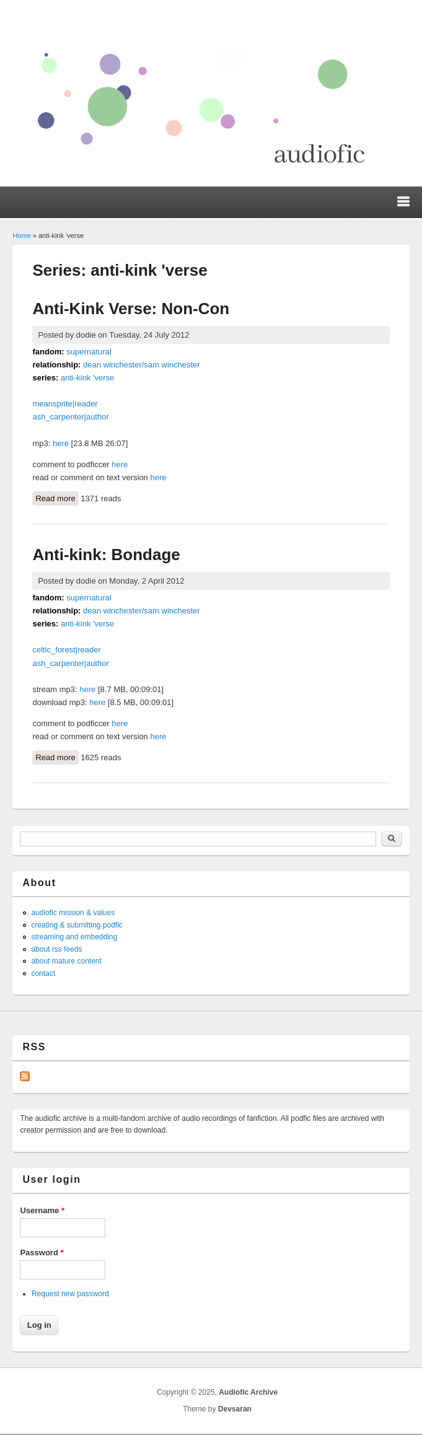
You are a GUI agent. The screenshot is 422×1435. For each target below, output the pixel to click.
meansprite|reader (64, 403)
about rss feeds (56, 949)
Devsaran (235, 1409)
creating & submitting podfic (76, 925)
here (61, 443)
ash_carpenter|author (70, 416)
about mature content (66, 961)
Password (41, 1252)
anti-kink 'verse (87, 377)
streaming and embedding (74, 937)
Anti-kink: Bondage (106, 554)
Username (42, 1210)
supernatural (88, 351)
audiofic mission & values (73, 912)
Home (21, 235)
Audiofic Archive (248, 1392)
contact (43, 973)
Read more (56, 497)
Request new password (70, 1293)
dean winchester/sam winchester (141, 364)
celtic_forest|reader (66, 649)
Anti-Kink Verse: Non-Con (130, 308)
